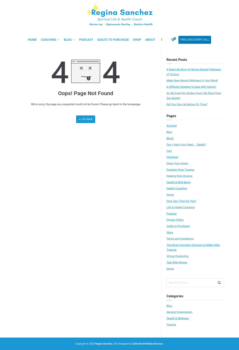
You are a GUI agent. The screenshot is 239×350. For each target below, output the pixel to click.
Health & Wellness (177, 318)
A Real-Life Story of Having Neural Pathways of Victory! (193, 72)
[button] (58, 39)
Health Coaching (176, 188)
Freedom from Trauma (180, 169)
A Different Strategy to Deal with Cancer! (191, 86)
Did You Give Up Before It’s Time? (186, 104)
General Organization (179, 312)
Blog (69, 39)
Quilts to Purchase (113, 39)
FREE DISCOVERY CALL (194, 39)
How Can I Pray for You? (181, 201)
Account (171, 125)
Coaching (50, 39)
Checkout (172, 157)
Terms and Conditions (180, 238)
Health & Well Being (178, 182)
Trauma (171, 324)
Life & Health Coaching (180, 207)
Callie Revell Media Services (147, 343)
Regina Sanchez (104, 343)
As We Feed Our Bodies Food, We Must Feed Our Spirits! (193, 96)
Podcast (86, 39)
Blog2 (170, 138)
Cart (169, 151)
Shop (137, 39)
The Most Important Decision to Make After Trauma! (193, 247)
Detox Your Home (177, 163)
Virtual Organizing (177, 256)
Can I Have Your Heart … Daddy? (186, 144)
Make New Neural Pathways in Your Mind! (192, 80)
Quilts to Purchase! (178, 226)
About (150, 39)
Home (32, 39)
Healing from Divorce (179, 176)
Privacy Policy (175, 219)
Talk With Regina (176, 262)
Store (169, 232)
